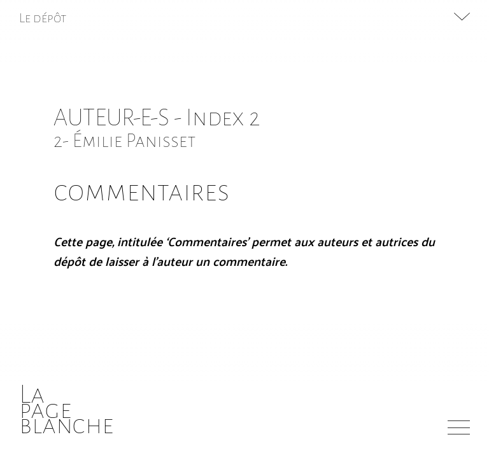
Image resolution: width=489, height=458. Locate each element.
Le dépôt (43, 18)
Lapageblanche (66, 409)
